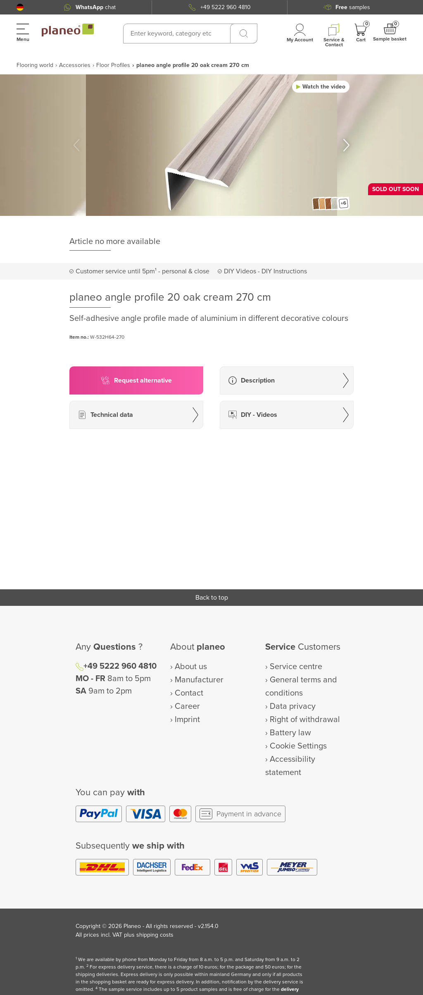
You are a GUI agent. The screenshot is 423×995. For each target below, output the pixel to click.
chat (96, 7)
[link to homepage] (68, 30)
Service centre (296, 667)
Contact (189, 693)
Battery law (290, 733)
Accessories (74, 65)
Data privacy (293, 706)
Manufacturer (199, 680)
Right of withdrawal (305, 720)
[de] (20, 7)
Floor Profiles (113, 65)
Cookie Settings (298, 746)
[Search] (244, 33)
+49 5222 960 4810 (225, 7)
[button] (20, 7)
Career (187, 706)
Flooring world (35, 65)
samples (352, 7)
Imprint (187, 720)
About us (191, 667)
